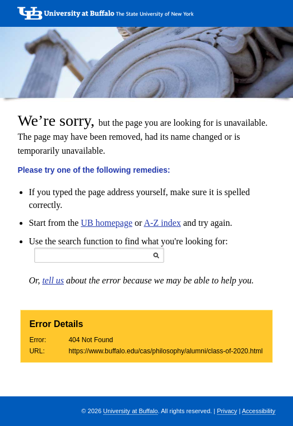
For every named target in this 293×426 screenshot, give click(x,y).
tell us (53, 280)
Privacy (227, 411)
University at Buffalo (130, 411)
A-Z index (162, 223)
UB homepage (106, 223)
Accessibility (259, 411)
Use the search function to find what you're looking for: (128, 241)
